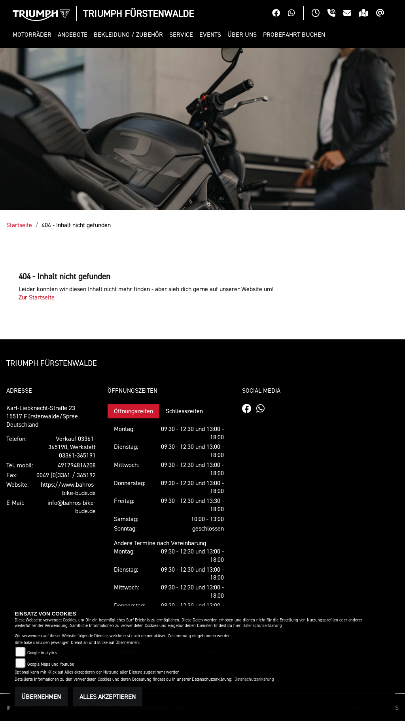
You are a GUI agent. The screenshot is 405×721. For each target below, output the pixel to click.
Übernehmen (41, 696)
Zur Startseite (37, 297)
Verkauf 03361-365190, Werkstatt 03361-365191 (72, 447)
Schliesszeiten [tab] (184, 411)
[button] (34, 34)
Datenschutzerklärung (262, 625)
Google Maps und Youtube (50, 664)
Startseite (19, 225)
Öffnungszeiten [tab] (133, 411)
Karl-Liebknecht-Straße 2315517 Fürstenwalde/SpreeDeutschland (42, 416)
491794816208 (77, 465)
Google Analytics (42, 652)
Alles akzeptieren (107, 696)
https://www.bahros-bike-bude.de (68, 488)
